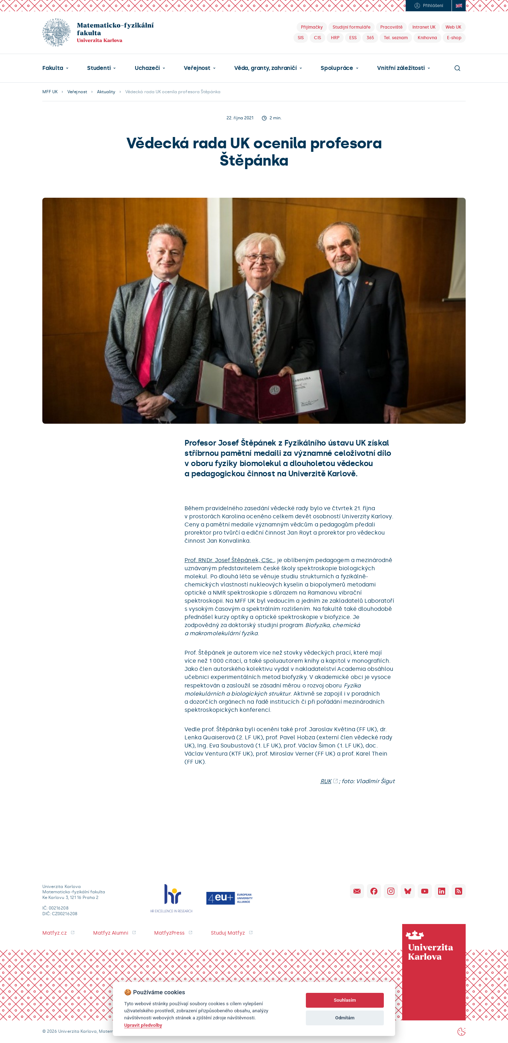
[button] (55, 68)
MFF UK (50, 92)
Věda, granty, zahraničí (265, 68)
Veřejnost (197, 68)
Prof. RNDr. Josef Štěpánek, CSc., (230, 560)
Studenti (98, 68)
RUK (325, 781)
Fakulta (52, 68)
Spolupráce (337, 68)
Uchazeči (147, 68)
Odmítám (345, 1017)
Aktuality (106, 92)
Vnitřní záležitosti (400, 68)
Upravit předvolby (143, 1025)
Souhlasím (345, 1000)
